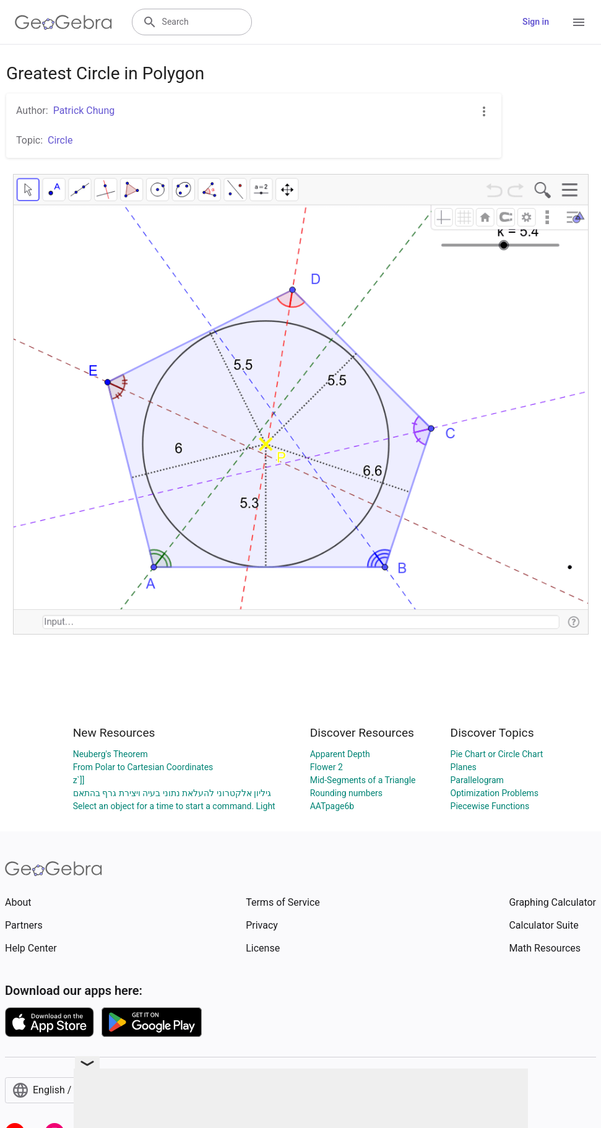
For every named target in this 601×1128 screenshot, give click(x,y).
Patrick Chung (84, 110)
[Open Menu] (578, 22)
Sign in (535, 22)
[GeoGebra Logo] (63, 22)
